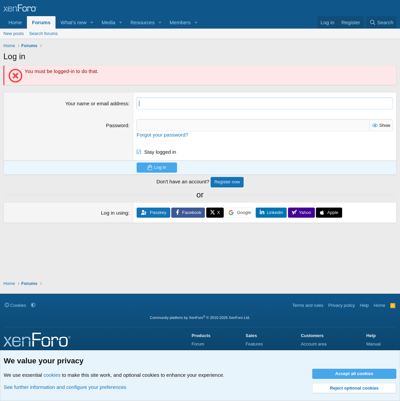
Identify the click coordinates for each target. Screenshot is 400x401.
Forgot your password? (162, 135)
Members (180, 22)
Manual (373, 344)
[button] (92, 22)
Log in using (114, 213)
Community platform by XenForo (200, 318)
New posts (13, 33)
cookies (52, 375)
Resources (143, 22)
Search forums (43, 33)
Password (117, 125)
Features (254, 344)
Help (364, 305)
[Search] (381, 22)
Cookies (15, 305)
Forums (41, 22)
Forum (197, 344)
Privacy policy (341, 305)
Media (108, 22)
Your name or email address (96, 103)
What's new (73, 22)
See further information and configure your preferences (65, 387)
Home (15, 22)
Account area (314, 344)
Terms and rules (307, 305)
